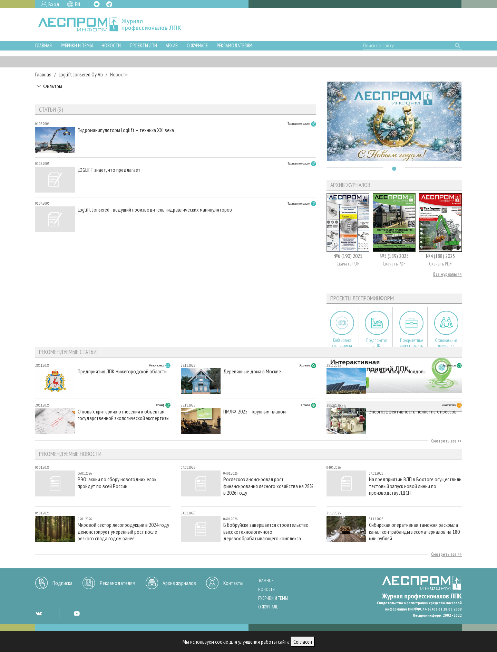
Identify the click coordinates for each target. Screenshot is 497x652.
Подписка (62, 582)
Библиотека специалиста (342, 342)
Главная (43, 45)
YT (76, 613)
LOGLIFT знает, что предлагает (109, 170)
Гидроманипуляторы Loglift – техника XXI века (126, 130)
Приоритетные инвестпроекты (411, 342)
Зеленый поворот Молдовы (398, 371)
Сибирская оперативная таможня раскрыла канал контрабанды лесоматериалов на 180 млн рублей (414, 531)
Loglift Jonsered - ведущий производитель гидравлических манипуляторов (155, 209)
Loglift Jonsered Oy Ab (81, 74)
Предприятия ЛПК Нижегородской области (122, 371)
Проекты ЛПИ (143, 45)
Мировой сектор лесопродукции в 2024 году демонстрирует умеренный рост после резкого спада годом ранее (123, 531)
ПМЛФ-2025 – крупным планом (254, 411)
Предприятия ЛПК (377, 342)
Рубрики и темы (77, 45)
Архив (172, 45)
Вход (53, 4)
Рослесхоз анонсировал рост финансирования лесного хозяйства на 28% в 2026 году (268, 486)
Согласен (302, 641)
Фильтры (52, 86)
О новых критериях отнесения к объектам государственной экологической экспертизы (123, 414)
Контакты (233, 582)
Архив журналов (179, 582)
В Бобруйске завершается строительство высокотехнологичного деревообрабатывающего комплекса (266, 531)
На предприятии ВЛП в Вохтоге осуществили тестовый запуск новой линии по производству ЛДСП (415, 486)
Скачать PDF (348, 263)
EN (77, 4)
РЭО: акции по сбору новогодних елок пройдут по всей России (117, 482)
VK (97, 4)
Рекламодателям (234, 45)
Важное (266, 581)
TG (109, 4)
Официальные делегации (446, 342)
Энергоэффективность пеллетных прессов (413, 411)
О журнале (197, 45)
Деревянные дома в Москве (252, 371)
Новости (111, 45)
